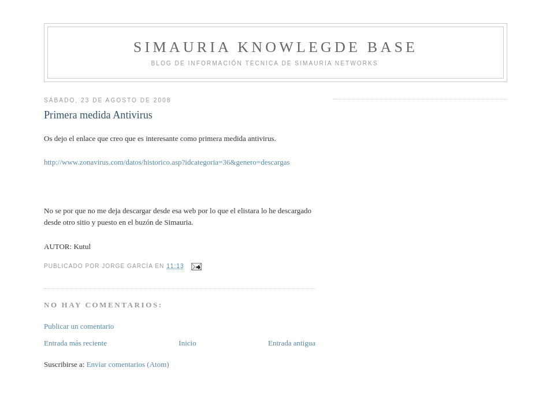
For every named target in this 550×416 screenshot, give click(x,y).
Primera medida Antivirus (98, 115)
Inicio (187, 343)
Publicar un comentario (79, 326)
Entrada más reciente (75, 343)
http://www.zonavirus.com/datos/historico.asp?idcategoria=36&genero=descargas (167, 162)
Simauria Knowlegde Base (275, 47)
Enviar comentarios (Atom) (128, 364)
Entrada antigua (291, 343)
